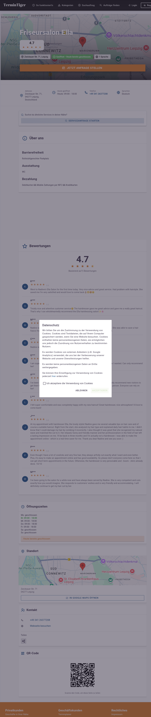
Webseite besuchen (40, 625)
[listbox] (82, 383)
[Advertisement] (83, 216)
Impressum (117, 714)
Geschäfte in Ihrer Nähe (16, 714)
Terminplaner (64, 714)
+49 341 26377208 (99, 94)
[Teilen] (23, 641)
